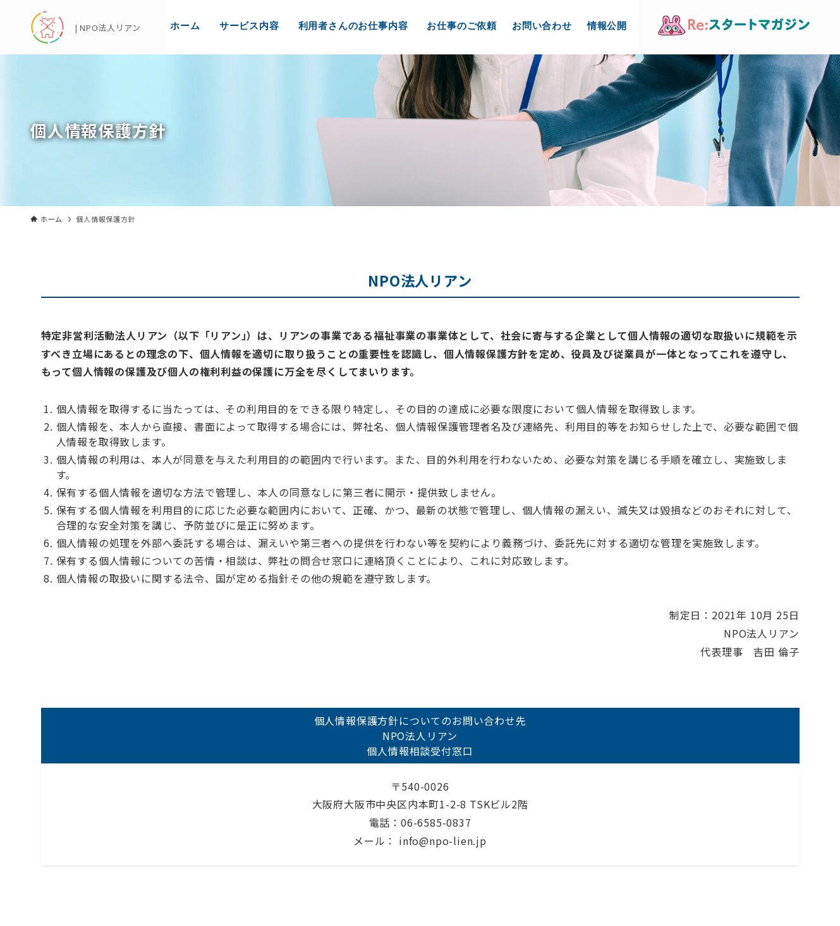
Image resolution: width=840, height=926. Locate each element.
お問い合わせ (542, 25)
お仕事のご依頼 (462, 25)
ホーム (185, 25)
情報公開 (607, 25)
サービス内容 (249, 25)
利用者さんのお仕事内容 (353, 25)
